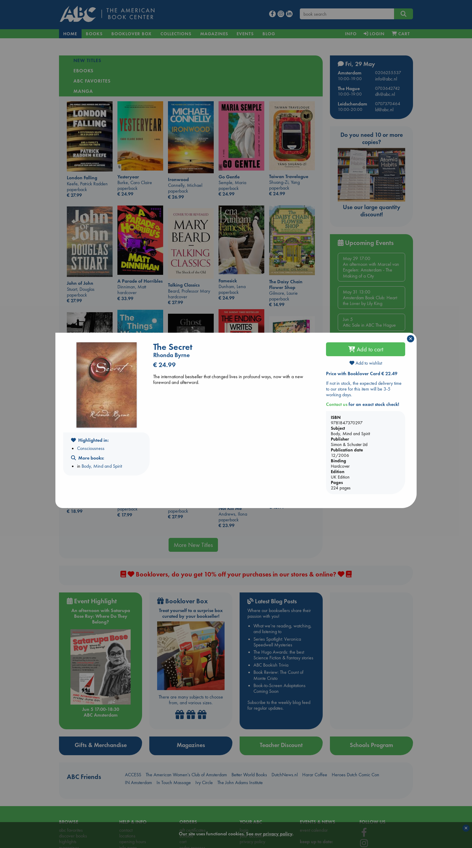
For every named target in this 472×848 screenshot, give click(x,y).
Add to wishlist (365, 363)
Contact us (336, 404)
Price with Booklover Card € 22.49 (361, 373)
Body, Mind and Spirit (102, 466)
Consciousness (90, 448)
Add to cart (365, 349)
